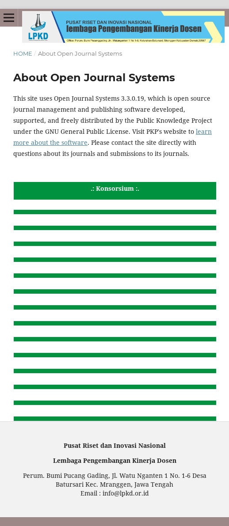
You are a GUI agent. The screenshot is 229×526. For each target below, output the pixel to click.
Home (22, 53)
